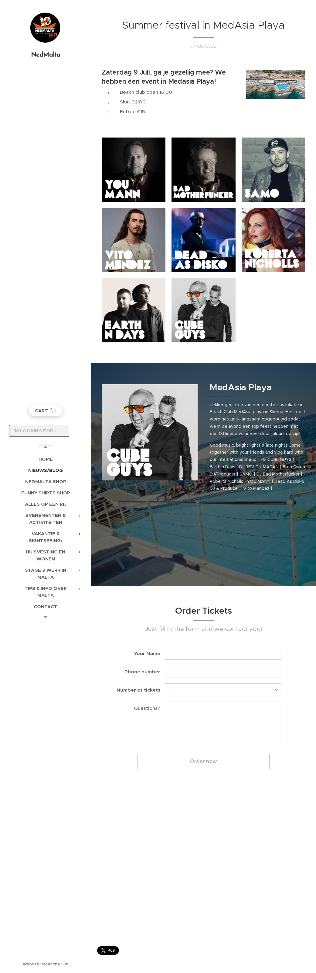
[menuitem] (45, 458)
